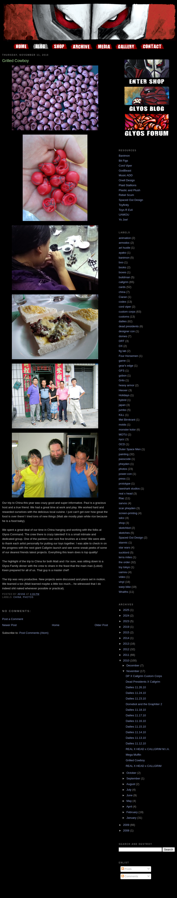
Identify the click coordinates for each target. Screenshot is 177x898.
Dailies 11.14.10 (136, 732)
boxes (122, 272)
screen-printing (128, 513)
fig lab (122, 351)
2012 (126, 649)
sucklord (124, 552)
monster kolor (127, 429)
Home (56, 625)
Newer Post (9, 625)
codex (122, 301)
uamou (123, 572)
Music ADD (126, 175)
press (122, 478)
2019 (126, 626)
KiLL (121, 414)
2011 (126, 654)
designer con (127, 331)
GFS (122, 370)
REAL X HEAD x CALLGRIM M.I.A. (147, 749)
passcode (125, 459)
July (129, 789)
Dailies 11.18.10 (136, 709)
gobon (122, 375)
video (122, 577)
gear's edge (126, 365)
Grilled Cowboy (135, 760)
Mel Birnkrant (127, 419)
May (129, 801)
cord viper (125, 306)
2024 (126, 615)
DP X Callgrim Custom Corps (144, 676)
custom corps (127, 311)
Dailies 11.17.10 (136, 715)
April (129, 806)
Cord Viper (125, 165)
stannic (123, 542)
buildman (124, 277)
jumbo (122, 410)
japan (122, 405)
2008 (126, 830)
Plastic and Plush (129, 190)
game (122, 360)
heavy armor (126, 385)
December (133, 665)
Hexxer (123, 390)
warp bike (125, 586)
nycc (122, 439)
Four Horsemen (128, 356)
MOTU (123, 434)
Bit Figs (123, 160)
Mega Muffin (133, 754)
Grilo (122, 380)
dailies (123, 321)
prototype (124, 483)
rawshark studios (129, 488)
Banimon (124, 155)
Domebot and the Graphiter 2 (144, 704)
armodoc (124, 242)
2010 (126, 660)
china (17, 597)
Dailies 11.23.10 (136, 698)
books (122, 267)
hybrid (122, 400)
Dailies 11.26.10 (136, 687)
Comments (129, 876)
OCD (122, 444)
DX (121, 346)
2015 (126, 632)
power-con (125, 473)
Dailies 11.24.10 (136, 693)
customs (124, 316)
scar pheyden (127, 508)
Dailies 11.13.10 (136, 737)
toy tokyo (124, 567)
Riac (121, 498)
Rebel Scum (126, 195)
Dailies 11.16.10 (136, 721)
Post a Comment (12, 619)
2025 (126, 610)
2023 (126, 621)
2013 (126, 643)
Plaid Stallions (127, 185)
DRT (121, 341)
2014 (126, 638)
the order (124, 562)
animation (125, 238)
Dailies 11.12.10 (136, 743)
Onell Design (127, 180)
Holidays (124, 395)
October (131, 772)
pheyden (124, 464)
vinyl (121, 581)
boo (121, 262)
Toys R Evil (126, 209)
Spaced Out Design (131, 200)
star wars (124, 547)
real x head (126, 493)
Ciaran (123, 297)
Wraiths (123, 591)
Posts (126, 869)
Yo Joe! (123, 219)
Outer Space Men (130, 449)
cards (122, 287)
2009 (126, 824)
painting (124, 454)
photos (28, 597)
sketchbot (125, 527)
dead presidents (129, 326)
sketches (124, 532)
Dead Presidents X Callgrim (143, 681)
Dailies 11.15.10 (136, 726)
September (133, 778)
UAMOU (124, 214)
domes (123, 336)
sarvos (123, 503)
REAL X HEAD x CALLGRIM (143, 766)
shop (122, 522)
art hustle (124, 247)
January (131, 817)
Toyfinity (124, 205)
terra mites (125, 557)
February (132, 812)
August (131, 784)
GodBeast (125, 170)
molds (122, 424)
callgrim (123, 282)
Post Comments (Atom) (34, 632)
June (129, 795)
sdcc (122, 518)
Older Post (101, 625)
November (133, 671)
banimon (124, 257)
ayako (122, 252)
